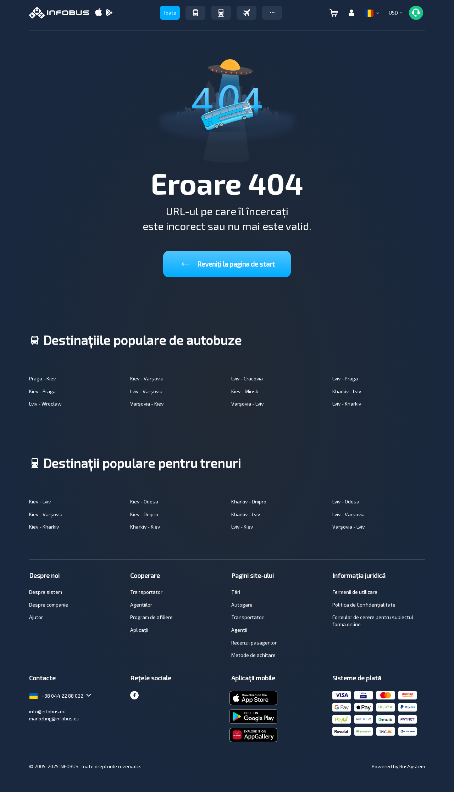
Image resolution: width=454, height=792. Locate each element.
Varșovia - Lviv (247, 404)
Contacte (42, 678)
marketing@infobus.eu (54, 718)
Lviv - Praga (345, 378)
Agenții (239, 630)
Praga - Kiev (42, 378)
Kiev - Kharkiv (44, 527)
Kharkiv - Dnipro (248, 501)
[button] (272, 13)
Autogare (242, 605)
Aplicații (139, 630)
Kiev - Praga (42, 391)
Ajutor (36, 617)
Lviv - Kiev (242, 527)
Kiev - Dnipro (144, 514)
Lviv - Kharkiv (346, 404)
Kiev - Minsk (244, 391)
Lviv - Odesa (345, 501)
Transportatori (248, 617)
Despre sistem (45, 592)
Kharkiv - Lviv (346, 391)
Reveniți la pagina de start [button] (227, 262)
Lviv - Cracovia (247, 378)
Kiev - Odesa (144, 501)
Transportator (146, 592)
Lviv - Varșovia (146, 391)
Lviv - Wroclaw (45, 404)
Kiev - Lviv (40, 501)
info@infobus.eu (47, 711)
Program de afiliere (151, 617)
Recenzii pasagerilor (254, 643)
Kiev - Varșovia (147, 378)
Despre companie (48, 605)
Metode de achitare (253, 655)
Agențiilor (141, 605)
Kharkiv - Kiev (145, 527)
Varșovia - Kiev (147, 404)
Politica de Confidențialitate (363, 605)
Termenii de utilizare (354, 592)
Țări (235, 592)
